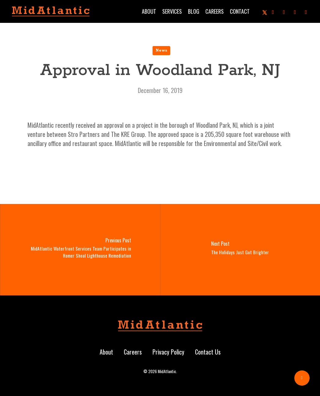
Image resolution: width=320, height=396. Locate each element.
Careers (133, 351)
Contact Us (208, 351)
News (161, 50)
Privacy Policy (168, 351)
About (106, 351)
